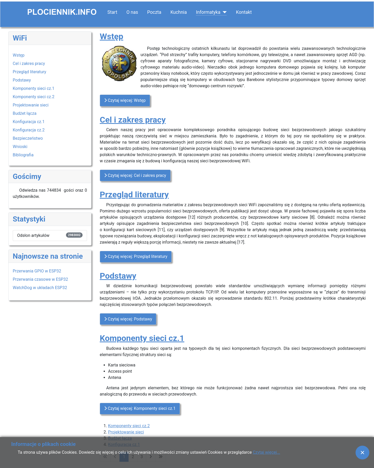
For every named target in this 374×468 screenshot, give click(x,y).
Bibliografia (23, 154)
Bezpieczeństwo (28, 138)
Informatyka (208, 12)
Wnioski (20, 146)
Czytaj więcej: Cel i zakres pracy (135, 175)
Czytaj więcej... (266, 452)
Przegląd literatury (29, 71)
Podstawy (22, 80)
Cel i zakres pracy (29, 63)
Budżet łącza (24, 113)
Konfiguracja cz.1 (29, 121)
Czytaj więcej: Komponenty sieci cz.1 (140, 408)
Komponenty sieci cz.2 (33, 96)
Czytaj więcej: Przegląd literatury (135, 256)
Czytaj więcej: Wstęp (125, 100)
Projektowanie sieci (31, 105)
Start (112, 12)
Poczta (154, 12)
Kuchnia (178, 12)
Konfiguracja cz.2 (29, 130)
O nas (132, 12)
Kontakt (244, 12)
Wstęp (18, 55)
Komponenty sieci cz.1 (33, 88)
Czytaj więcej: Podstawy (128, 319)
